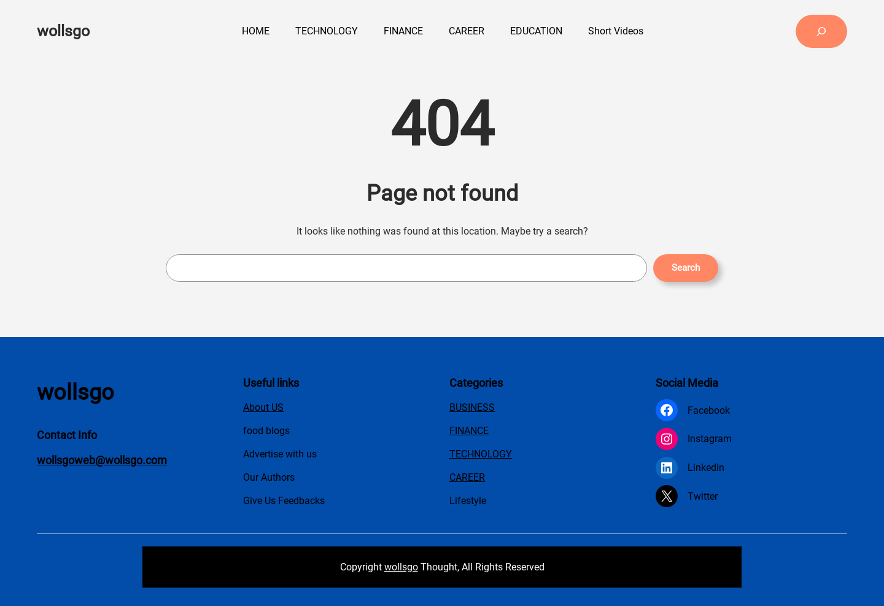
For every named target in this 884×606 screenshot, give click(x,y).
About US (263, 407)
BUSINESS (472, 407)
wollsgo (63, 31)
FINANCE (469, 431)
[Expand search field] (821, 31)
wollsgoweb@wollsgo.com (102, 460)
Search (686, 267)
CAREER (467, 477)
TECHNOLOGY (480, 454)
